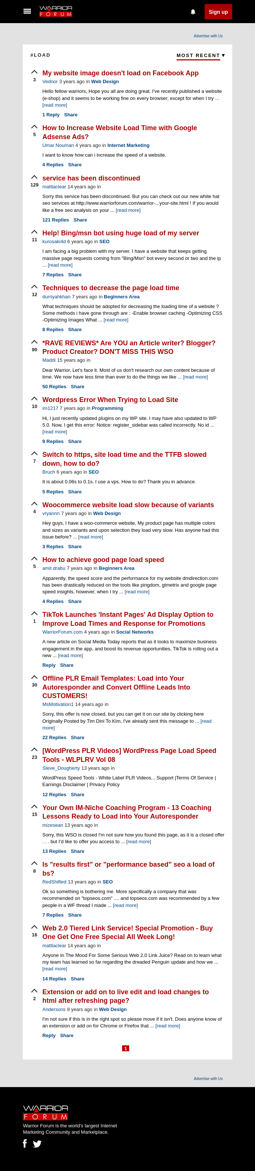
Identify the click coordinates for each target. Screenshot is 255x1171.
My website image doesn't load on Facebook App (120, 73)
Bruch (48, 472)
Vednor (49, 81)
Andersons (53, 1009)
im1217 (50, 408)
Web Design (105, 81)
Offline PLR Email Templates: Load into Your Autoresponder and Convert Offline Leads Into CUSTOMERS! (116, 687)
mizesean (52, 825)
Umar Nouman (58, 145)
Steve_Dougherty (61, 768)
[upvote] (34, 76)
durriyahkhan (56, 296)
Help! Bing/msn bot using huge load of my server (120, 233)
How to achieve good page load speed (103, 559)
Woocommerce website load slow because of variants (128, 505)
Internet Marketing (129, 145)
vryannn (50, 513)
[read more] (54, 105)
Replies (52, 164)
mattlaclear (54, 186)
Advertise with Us (208, 36)
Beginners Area (122, 296)
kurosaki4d (54, 241)
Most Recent (198, 55)
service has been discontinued (91, 178)
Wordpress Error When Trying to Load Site (110, 400)
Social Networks (134, 632)
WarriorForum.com (62, 632)
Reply (50, 114)
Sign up (218, 12)
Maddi (48, 360)
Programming (108, 408)
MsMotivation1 (58, 704)
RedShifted (54, 882)
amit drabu (53, 568)
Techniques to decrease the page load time (110, 288)
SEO (104, 241)
